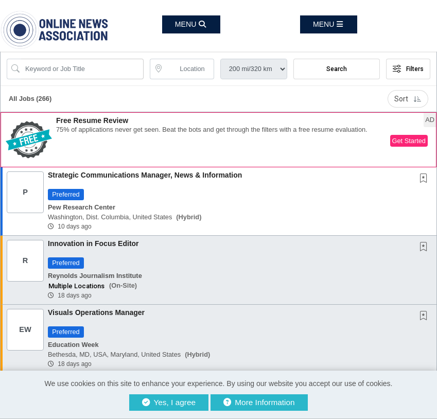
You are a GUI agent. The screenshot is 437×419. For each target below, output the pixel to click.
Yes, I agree (169, 402)
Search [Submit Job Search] (336, 69)
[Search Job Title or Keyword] (82, 69)
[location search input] (189, 69)
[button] (328, 24)
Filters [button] (408, 69)
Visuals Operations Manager (96, 312)
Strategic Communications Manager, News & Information (145, 175)
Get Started (409, 141)
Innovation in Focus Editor (93, 243)
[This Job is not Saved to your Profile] (425, 179)
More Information (259, 402)
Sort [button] (408, 99)
